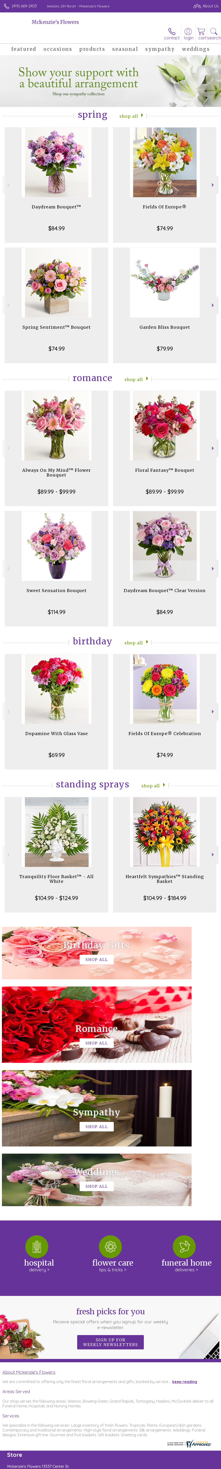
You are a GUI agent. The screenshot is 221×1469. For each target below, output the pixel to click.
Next (213, 185)
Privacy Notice (137, 1464)
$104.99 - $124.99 (56, 898)
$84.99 (56, 228)
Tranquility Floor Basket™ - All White (56, 879)
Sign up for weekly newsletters (110, 1199)
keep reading (184, 1238)
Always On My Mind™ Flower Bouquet (56, 472)
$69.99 (57, 754)
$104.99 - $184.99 (164, 898)
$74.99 (165, 228)
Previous (7, 185)
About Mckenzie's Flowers (28, 1229)
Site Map (201, 1464)
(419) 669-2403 (24, 6)
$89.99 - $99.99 (56, 491)
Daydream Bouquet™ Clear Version (165, 590)
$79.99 (165, 348)
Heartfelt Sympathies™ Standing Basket (165, 879)
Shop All (129, 115)
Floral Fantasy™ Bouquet (164, 470)
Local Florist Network (171, 1464)
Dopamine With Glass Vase (56, 733)
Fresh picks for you (110, 1175)
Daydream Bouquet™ (56, 207)
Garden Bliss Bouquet (165, 327)
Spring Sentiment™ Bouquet (56, 327)
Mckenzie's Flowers (55, 22)
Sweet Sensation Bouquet (57, 590)
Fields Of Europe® (165, 207)
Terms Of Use (109, 1464)
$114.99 (56, 611)
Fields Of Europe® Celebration (165, 733)
